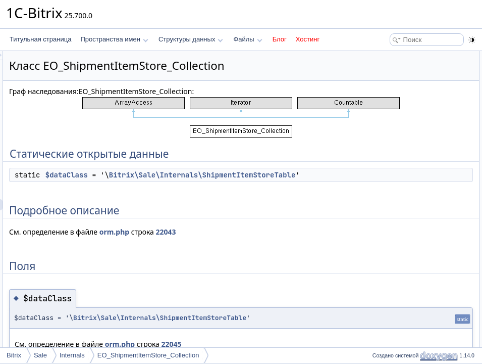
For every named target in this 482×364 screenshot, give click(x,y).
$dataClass (193, 174)
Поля (376, 90)
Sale (40, 355)
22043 (292, 243)
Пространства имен (114, 39)
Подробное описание (399, 78)
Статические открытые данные (412, 56)
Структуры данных (190, 39)
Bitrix (14, 355)
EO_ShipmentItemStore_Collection (148, 355)
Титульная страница (40, 39)
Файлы (247, 39)
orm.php (240, 243)
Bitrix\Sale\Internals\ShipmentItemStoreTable (273, 186)
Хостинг (307, 39)
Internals (72, 355)
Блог (280, 39)
